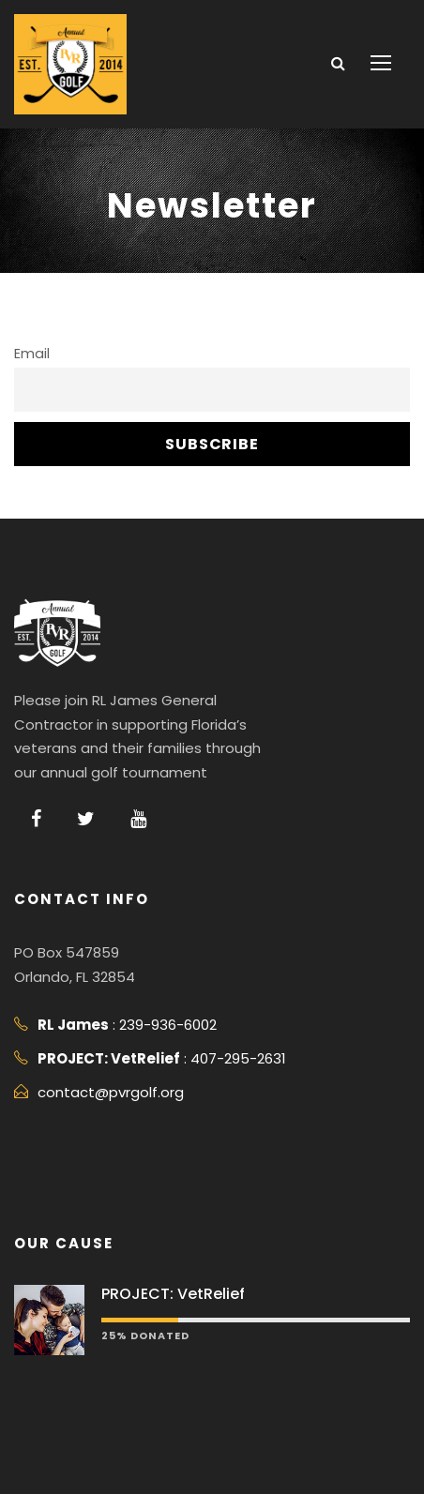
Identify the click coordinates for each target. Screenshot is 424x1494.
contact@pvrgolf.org (111, 1092)
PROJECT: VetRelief (173, 1294)
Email (32, 353)
